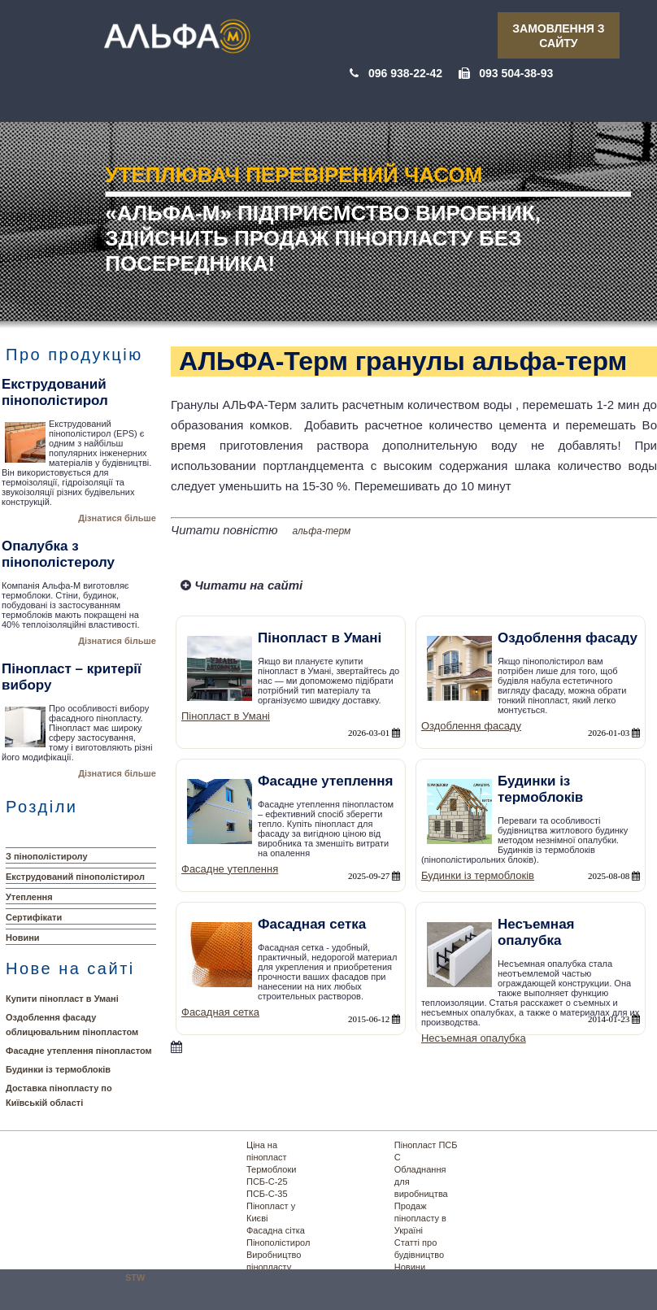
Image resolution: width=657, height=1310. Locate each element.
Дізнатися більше (117, 518)
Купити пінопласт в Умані (62, 998)
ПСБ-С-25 (267, 1181)
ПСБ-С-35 (267, 1194)
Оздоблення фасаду (471, 726)
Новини (23, 937)
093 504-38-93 (516, 73)
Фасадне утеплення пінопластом (79, 1050)
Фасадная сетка (220, 1012)
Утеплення (29, 897)
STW (135, 1277)
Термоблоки (271, 1169)
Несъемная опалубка (473, 1038)
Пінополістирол (278, 1242)
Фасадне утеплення (229, 869)
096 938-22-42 (405, 73)
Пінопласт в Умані (225, 716)
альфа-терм (322, 531)
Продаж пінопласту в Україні (420, 1218)
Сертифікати (34, 917)
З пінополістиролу (47, 856)
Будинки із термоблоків (58, 1069)
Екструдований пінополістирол (75, 876)
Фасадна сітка (275, 1230)
